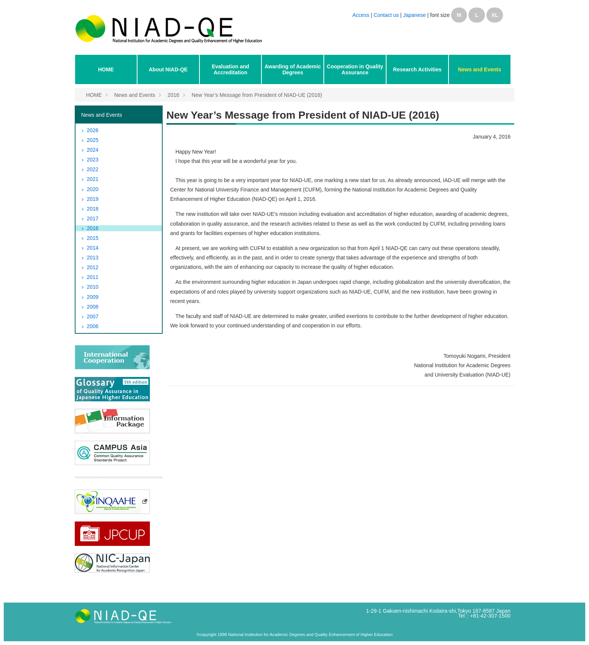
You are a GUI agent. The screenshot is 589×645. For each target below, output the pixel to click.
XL (494, 15)
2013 (92, 258)
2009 (92, 297)
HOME (106, 69)
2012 (92, 267)
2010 (92, 287)
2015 (92, 238)
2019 (92, 199)
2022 (92, 169)
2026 (92, 130)
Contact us (387, 15)
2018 (92, 209)
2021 (92, 179)
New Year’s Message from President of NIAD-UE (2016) (257, 95)
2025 (92, 140)
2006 (92, 326)
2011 (92, 277)
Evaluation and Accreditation (230, 69)
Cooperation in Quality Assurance (355, 69)
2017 (92, 219)
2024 (92, 150)
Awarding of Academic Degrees (292, 69)
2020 (92, 189)
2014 (92, 248)
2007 (92, 316)
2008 (92, 307)
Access (360, 15)
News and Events (479, 69)
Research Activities (417, 69)
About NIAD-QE (168, 69)
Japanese (414, 15)
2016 (173, 95)
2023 (92, 160)
